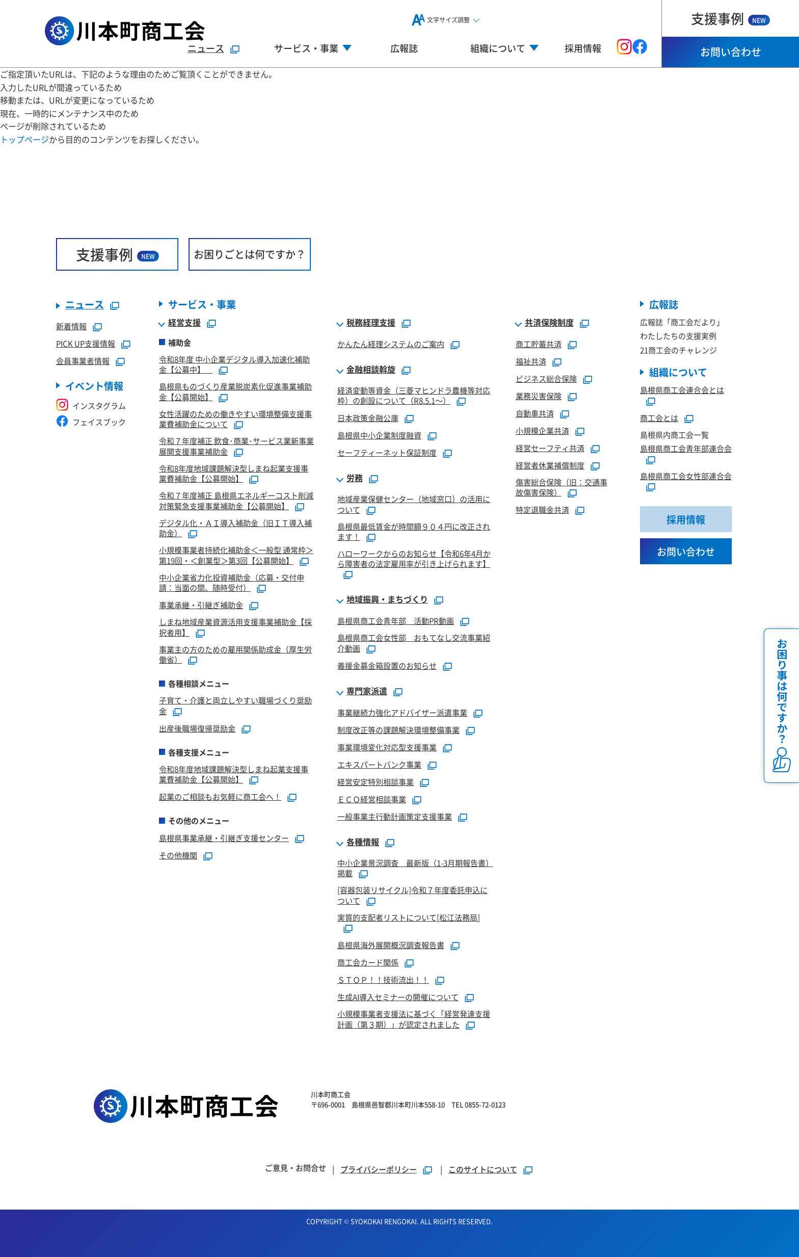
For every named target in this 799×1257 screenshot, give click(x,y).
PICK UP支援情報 (85, 343)
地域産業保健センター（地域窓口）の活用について (413, 504)
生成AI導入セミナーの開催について (398, 996)
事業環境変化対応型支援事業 (387, 747)
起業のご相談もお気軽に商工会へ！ (220, 796)
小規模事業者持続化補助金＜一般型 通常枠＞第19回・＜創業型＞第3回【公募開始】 (236, 555)
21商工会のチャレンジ (678, 350)
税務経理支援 (371, 322)
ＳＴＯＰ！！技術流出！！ (383, 979)
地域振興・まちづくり (387, 599)
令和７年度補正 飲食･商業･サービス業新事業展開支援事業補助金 (236, 446)
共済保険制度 (549, 322)
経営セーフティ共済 (550, 447)
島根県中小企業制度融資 (379, 435)
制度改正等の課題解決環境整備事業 (398, 729)
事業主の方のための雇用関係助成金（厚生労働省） (235, 654)
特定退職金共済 (542, 509)
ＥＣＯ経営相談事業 (371, 799)
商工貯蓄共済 (539, 343)
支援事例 (730, 18)
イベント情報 (94, 385)
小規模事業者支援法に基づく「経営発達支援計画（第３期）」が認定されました (413, 1019)
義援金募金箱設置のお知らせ (387, 665)
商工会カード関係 (367, 962)
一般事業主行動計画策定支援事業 (394, 816)
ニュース (206, 48)
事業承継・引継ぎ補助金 (201, 604)
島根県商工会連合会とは (682, 389)
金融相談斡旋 (371, 369)
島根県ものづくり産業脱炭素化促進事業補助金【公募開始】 (235, 391)
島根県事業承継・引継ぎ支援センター (224, 837)
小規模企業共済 (542, 430)
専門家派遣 (367, 691)
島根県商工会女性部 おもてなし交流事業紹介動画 (413, 642)
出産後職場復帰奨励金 (197, 728)
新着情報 (71, 326)
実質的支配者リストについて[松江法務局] (408, 917)
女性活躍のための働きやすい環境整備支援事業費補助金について (235, 419)
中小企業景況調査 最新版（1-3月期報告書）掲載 (415, 868)
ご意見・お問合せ (295, 1167)
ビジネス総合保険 (546, 378)
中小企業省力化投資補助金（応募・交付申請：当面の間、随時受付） (231, 582)
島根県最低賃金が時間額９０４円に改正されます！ (413, 531)
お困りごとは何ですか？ (250, 254)
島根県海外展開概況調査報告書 (390, 944)
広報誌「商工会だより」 (682, 322)
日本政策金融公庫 (367, 417)
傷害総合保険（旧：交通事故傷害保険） (561, 487)
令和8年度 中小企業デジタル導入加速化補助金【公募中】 (234, 364)
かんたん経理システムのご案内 (390, 343)
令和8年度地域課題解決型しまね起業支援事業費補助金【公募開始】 (233, 473)
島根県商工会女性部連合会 (686, 475)
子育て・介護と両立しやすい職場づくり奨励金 (235, 705)
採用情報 (583, 48)
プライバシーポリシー (378, 1169)
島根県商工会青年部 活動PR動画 (395, 620)
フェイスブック (91, 421)
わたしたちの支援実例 (678, 335)
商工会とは (659, 417)
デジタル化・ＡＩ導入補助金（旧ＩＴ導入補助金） (235, 528)
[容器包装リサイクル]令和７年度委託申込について (412, 895)
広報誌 (404, 48)
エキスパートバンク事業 (379, 764)
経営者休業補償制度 (550, 465)
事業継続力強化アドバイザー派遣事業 (402, 712)
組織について (678, 372)
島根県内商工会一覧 (674, 434)
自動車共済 (535, 413)
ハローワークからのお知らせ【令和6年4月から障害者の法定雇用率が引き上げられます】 (414, 558)
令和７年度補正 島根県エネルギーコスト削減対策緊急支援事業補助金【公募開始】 (236, 500)
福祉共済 (531, 361)
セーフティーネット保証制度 (387, 452)
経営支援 (184, 322)
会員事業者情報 (83, 360)
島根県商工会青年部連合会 (686, 448)
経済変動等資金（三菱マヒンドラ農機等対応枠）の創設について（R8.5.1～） (413, 395)
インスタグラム (91, 405)
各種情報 (363, 842)
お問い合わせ (730, 51)
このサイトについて (482, 1169)
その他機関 (178, 855)
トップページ (24, 139)
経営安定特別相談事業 (375, 781)
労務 (355, 478)
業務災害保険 (539, 395)
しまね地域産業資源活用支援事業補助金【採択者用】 (235, 627)
